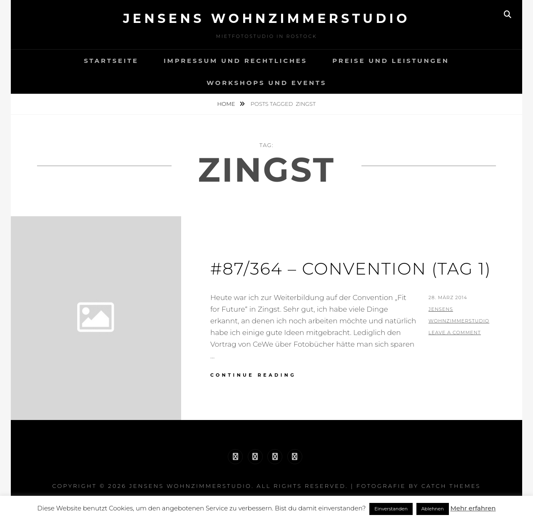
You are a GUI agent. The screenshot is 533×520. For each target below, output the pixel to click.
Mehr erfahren (473, 508)
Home (227, 103)
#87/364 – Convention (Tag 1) (350, 268)
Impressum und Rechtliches (235, 61)
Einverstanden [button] (391, 509)
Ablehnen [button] (432, 509)
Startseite (111, 61)
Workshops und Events (266, 83)
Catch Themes (451, 485)
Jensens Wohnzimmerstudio (266, 18)
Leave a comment (454, 332)
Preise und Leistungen (390, 61)
